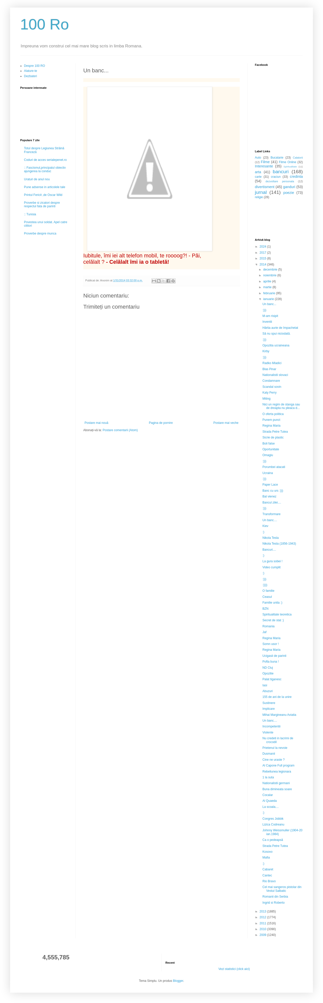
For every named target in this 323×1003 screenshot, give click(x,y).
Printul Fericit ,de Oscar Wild (43, 195)
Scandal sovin (271, 387)
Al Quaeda (269, 801)
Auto (258, 157)
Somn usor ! (270, 644)
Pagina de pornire (161, 423)
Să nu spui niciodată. (276, 333)
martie (268, 287)
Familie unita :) (272, 602)
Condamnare (271, 380)
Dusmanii (268, 753)
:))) (264, 310)
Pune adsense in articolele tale (44, 187)
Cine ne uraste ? (273, 759)
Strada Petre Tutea (275, 431)
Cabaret (267, 869)
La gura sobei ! (272, 561)
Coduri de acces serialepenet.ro (45, 160)
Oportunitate (270, 449)
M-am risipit (270, 316)
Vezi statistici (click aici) (234, 969)
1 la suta (268, 777)
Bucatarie (277, 157)
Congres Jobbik (272, 818)
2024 (263, 246)
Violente (267, 732)
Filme (265, 162)
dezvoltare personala (279, 181)
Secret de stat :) (273, 620)
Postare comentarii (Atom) (120, 430)
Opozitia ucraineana (275, 345)
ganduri (289, 187)
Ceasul (267, 597)
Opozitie (268, 673)
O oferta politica (273, 414)
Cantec (267, 875)
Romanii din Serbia (275, 896)
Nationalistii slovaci (275, 375)
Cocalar (267, 795)
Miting (266, 398)
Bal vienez (269, 496)
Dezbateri (30, 76)
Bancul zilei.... (271, 502)
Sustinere (268, 703)
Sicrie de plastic (273, 437)
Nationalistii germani (276, 783)
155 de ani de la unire (276, 697)
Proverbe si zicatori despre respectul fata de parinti (42, 204)
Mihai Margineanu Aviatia (279, 715)
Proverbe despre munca (40, 233)
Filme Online (287, 162)
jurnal (261, 192)
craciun (276, 177)
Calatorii (298, 157)
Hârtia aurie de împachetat (280, 328)
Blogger (178, 981)
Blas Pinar (269, 369)
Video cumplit (271, 567)
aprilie (267, 281)
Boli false (268, 443)
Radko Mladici (271, 363)
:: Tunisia (30, 214)
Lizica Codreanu (273, 824)
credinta (296, 176)
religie (259, 197)
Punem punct (271, 420)
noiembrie (270, 275)
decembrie (270, 269)
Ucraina (267, 473)
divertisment (265, 187)
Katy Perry (269, 392)
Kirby (265, 351)
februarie (269, 293)
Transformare (271, 514)
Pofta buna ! (270, 661)
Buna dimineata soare (277, 789)
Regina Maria (271, 425)
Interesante (264, 166)
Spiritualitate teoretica (276, 614)
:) (263, 532)
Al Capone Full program (278, 765)
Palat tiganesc (271, 679)
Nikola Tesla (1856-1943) (279, 543)
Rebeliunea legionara (276, 771)
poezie (288, 193)
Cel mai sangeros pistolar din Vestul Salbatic (282, 888)
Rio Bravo (269, 881)
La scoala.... (270, 807)
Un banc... (269, 304)
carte (258, 177)
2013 (263, 911)
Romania (268, 626)
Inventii (267, 321)
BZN (265, 608)
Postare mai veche (225, 423)
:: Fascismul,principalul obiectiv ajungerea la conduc (45, 169)
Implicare (268, 709)
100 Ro (44, 24)
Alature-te (30, 71)
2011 (263, 923)
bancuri (281, 171)
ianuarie (269, 299)
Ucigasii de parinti (274, 656)
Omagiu (267, 455)
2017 (263, 252)
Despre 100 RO (34, 66)
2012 (263, 917)
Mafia (266, 857)
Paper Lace (270, 484)
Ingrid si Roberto (273, 902)
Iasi (264, 685)
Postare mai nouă (96, 423)
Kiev (265, 526)
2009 (263, 935)
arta (258, 172)
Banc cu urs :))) (272, 490)
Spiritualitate (290, 166)
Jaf (264, 632)
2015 (263, 258)
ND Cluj (267, 667)
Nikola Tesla (270, 538)
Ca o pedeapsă (272, 840)
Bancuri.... (269, 549)
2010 (263, 929)
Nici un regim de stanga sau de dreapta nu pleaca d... (281, 406)
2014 (263, 264)
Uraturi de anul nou (37, 179)
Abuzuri (267, 691)
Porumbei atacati (273, 467)
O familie (268, 591)
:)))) (264, 585)
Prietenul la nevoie (274, 748)
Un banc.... (269, 520)
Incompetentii (271, 726)
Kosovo (267, 851)
